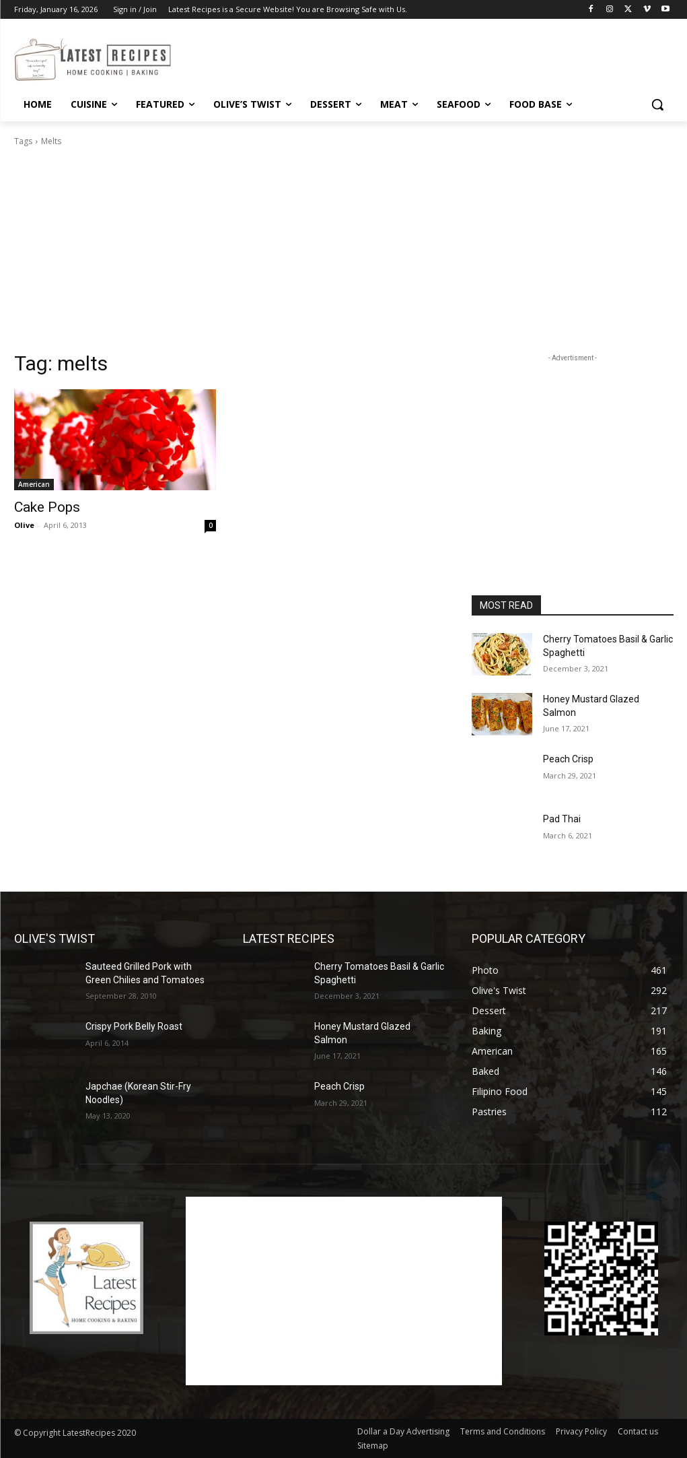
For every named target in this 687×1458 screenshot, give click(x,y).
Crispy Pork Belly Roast (133, 1026)
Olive (24, 525)
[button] (657, 104)
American (34, 484)
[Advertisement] (329, 58)
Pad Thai (562, 819)
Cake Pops (47, 507)
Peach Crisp (568, 759)
